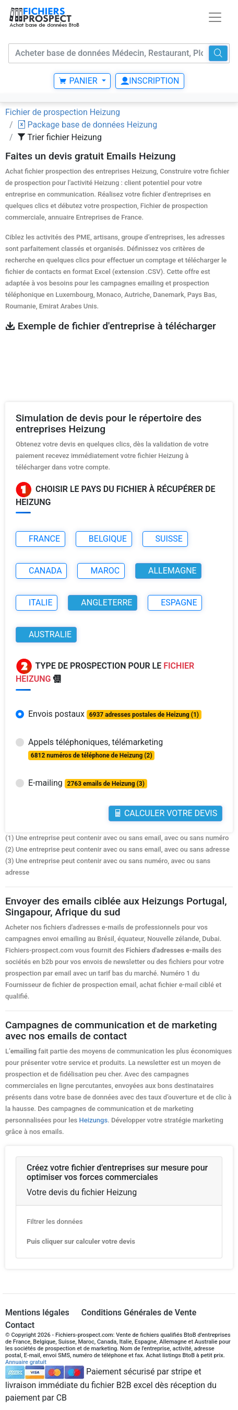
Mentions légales (37, 1312)
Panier (78, 81)
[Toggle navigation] (215, 17)
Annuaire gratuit (25, 1362)
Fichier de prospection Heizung (62, 112)
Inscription (150, 81)
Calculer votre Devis (165, 813)
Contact (19, 1325)
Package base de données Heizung (87, 125)
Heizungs (93, 1120)
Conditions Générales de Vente (139, 1312)
